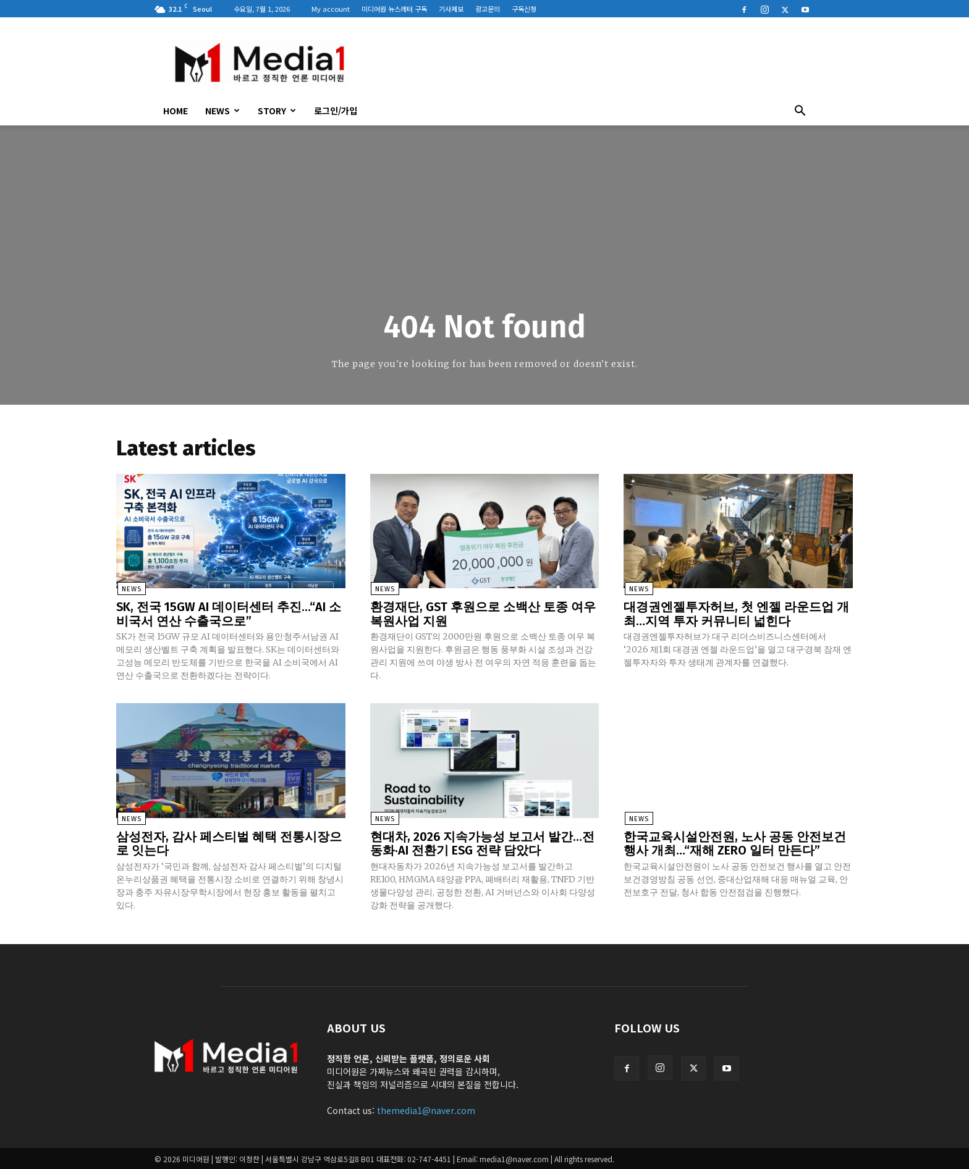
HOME (175, 110)
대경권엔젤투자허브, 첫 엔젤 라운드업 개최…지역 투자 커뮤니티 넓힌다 (736, 614)
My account (330, 9)
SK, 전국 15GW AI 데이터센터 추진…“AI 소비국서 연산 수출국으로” (229, 614)
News (222, 110)
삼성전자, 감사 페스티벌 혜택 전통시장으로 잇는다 (229, 843)
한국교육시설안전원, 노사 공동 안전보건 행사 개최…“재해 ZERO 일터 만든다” (735, 843)
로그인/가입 (335, 110)
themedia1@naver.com (426, 1109)
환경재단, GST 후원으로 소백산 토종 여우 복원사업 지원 (483, 614)
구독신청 (524, 9)
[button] (800, 112)
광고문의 (487, 9)
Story (277, 110)
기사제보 (451, 9)
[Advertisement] (590, 62)
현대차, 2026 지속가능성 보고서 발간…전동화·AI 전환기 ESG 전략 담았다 (482, 843)
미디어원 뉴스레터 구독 (394, 9)
